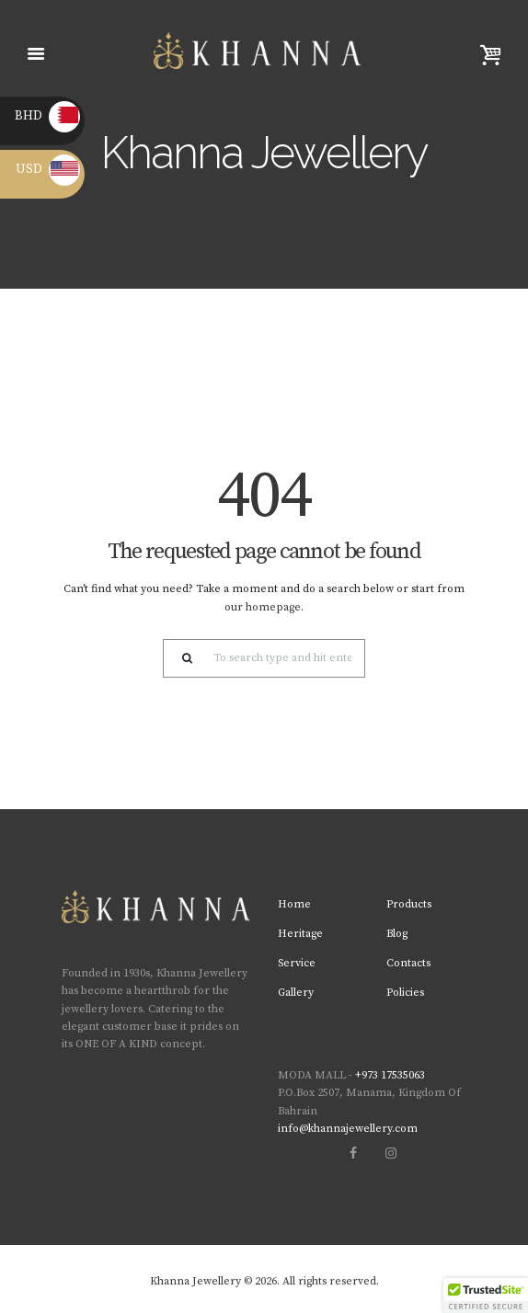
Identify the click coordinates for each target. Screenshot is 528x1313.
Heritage (300, 934)
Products (408, 904)
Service (297, 963)
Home (294, 904)
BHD (47, 116)
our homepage (262, 607)
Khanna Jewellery (195, 1281)
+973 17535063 (390, 1075)
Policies (405, 992)
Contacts (408, 963)
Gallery (296, 992)
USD (48, 169)
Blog (396, 934)
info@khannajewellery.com (348, 1129)
